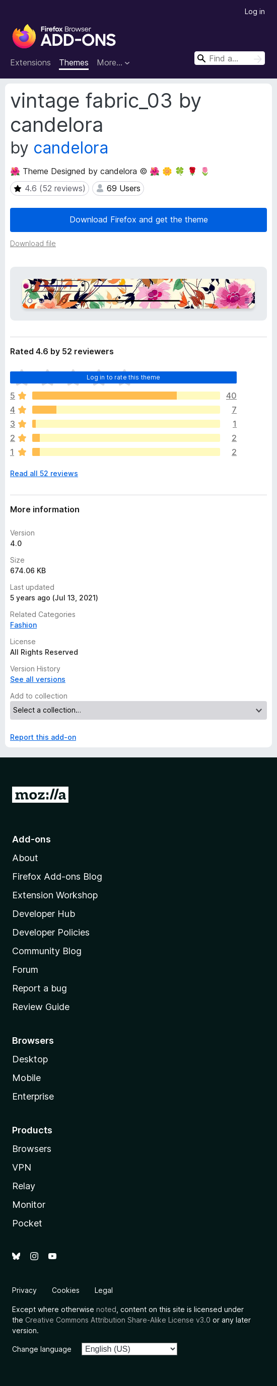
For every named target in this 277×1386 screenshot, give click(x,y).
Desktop (30, 1059)
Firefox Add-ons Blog (57, 876)
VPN (21, 1167)
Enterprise (33, 1096)
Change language (42, 1349)
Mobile (26, 1077)
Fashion (23, 625)
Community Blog (47, 951)
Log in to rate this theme (124, 377)
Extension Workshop (55, 895)
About (25, 858)
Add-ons (31, 839)
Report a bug (39, 988)
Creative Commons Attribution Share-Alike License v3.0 (118, 1320)
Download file (33, 243)
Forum (25, 969)
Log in (255, 11)
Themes (74, 62)
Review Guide (41, 1007)
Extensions (30, 62)
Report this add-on (43, 737)
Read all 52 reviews (44, 473)
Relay (23, 1186)
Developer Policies (51, 932)
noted (106, 1309)
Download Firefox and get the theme (139, 219)
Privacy (24, 1290)
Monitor (28, 1204)
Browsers (31, 1148)
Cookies (66, 1290)
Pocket (27, 1223)
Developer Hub (43, 913)
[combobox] (229, 58)
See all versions (37, 679)
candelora (70, 148)
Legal (104, 1290)
